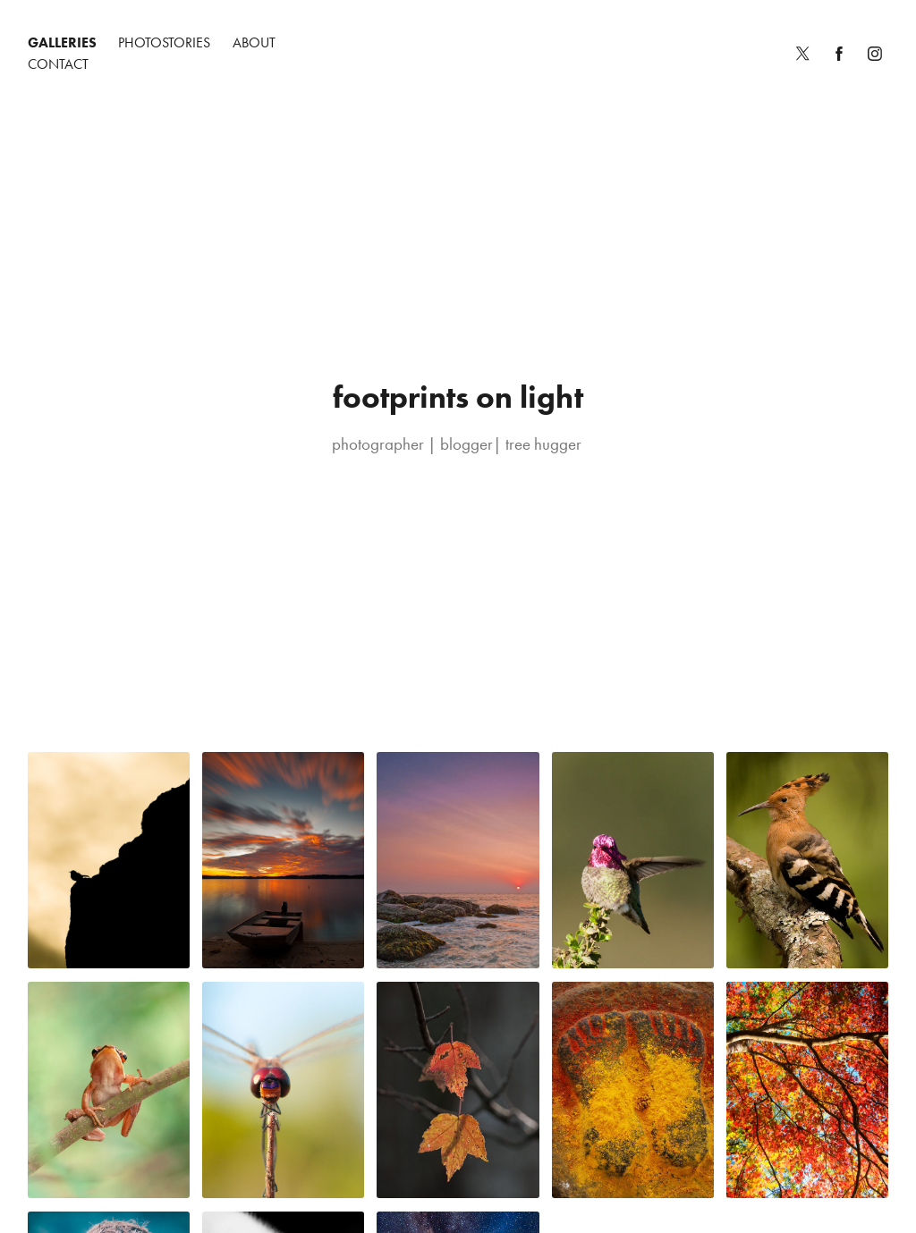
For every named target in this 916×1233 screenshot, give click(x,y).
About (254, 42)
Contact (58, 63)
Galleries (62, 42)
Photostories (164, 42)
